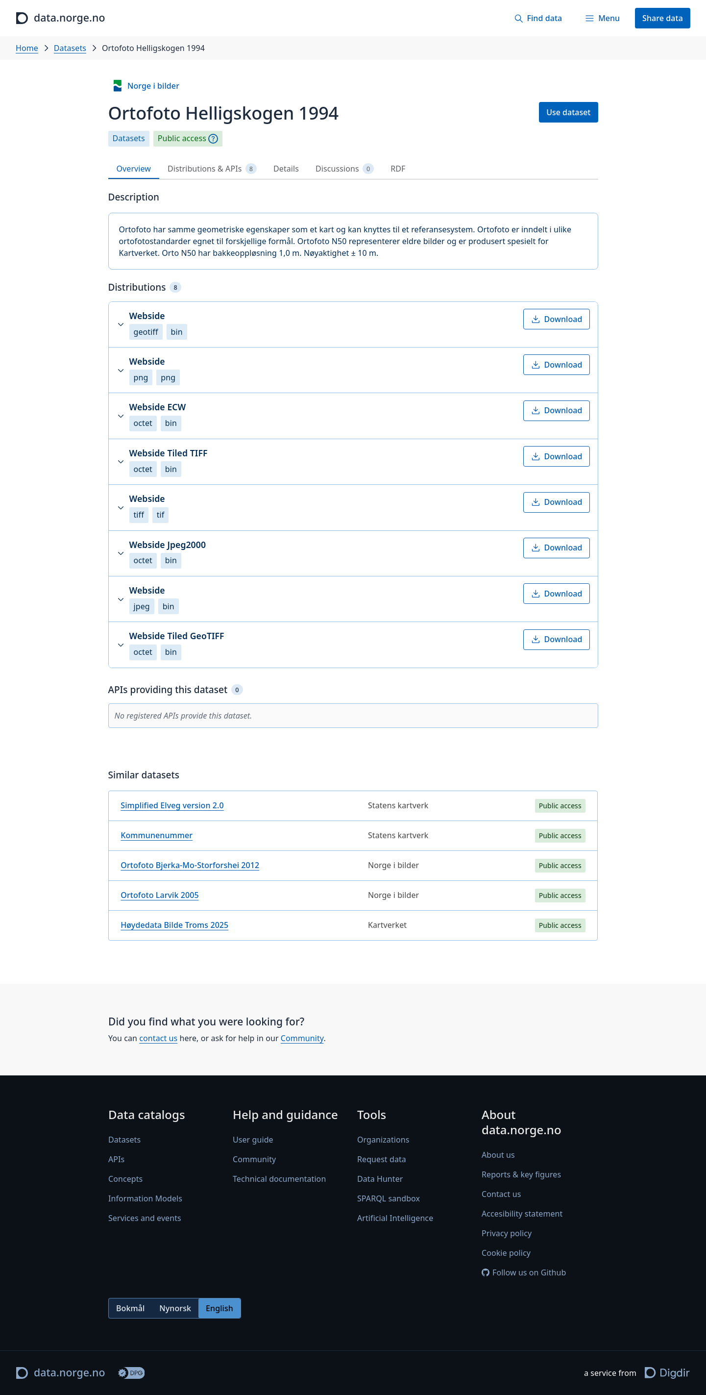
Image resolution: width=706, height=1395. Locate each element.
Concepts (125, 1179)
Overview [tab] (134, 168)
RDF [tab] (397, 168)
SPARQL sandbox (388, 1199)
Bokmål (130, 1308)
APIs (116, 1159)
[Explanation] (213, 139)
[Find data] (538, 18)
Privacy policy (507, 1233)
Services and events (144, 1218)
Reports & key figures (521, 1175)
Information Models (145, 1199)
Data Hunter (380, 1179)
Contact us (501, 1194)
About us (498, 1155)
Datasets (70, 48)
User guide (253, 1140)
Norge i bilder (145, 86)
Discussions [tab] (345, 168)
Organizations (383, 1140)
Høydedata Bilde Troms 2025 (174, 925)
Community (301, 1038)
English (219, 1308)
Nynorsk (175, 1308)
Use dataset (568, 112)
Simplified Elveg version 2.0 (172, 805)
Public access (182, 138)
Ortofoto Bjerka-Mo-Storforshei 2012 (190, 865)
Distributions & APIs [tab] (212, 168)
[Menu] (602, 18)
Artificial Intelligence (395, 1218)
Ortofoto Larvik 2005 (159, 895)
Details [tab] (286, 168)
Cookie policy (506, 1253)
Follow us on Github (524, 1273)
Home (27, 48)
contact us (158, 1038)
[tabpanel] (353, 569)
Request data (381, 1159)
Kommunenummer (157, 835)
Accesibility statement (522, 1214)
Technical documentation (279, 1179)
